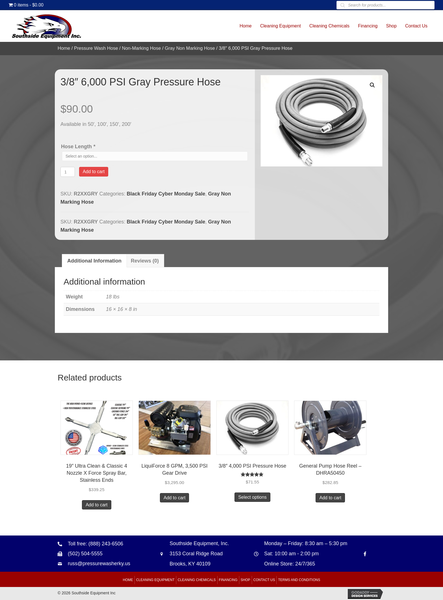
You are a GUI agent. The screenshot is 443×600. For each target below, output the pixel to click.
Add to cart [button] (96, 504)
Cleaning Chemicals (197, 580)
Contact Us (264, 580)
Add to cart (94, 171)
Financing (228, 580)
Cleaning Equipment (155, 580)
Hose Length (79, 146)
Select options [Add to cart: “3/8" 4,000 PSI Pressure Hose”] (252, 497)
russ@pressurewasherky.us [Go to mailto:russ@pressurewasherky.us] (99, 563)
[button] (372, 85)
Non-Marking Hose (141, 48)
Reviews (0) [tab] (145, 261)
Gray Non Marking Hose (190, 48)
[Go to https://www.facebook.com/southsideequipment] (365, 554)
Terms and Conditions (299, 580)
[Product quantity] (67, 172)
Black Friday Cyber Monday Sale (166, 194)
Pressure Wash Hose (96, 48)
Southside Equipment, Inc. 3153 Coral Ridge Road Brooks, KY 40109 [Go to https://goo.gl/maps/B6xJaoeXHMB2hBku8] (199, 554)
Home (64, 48)
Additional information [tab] (94, 261)
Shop (245, 580)
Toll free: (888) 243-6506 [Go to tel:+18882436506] (95, 544)
